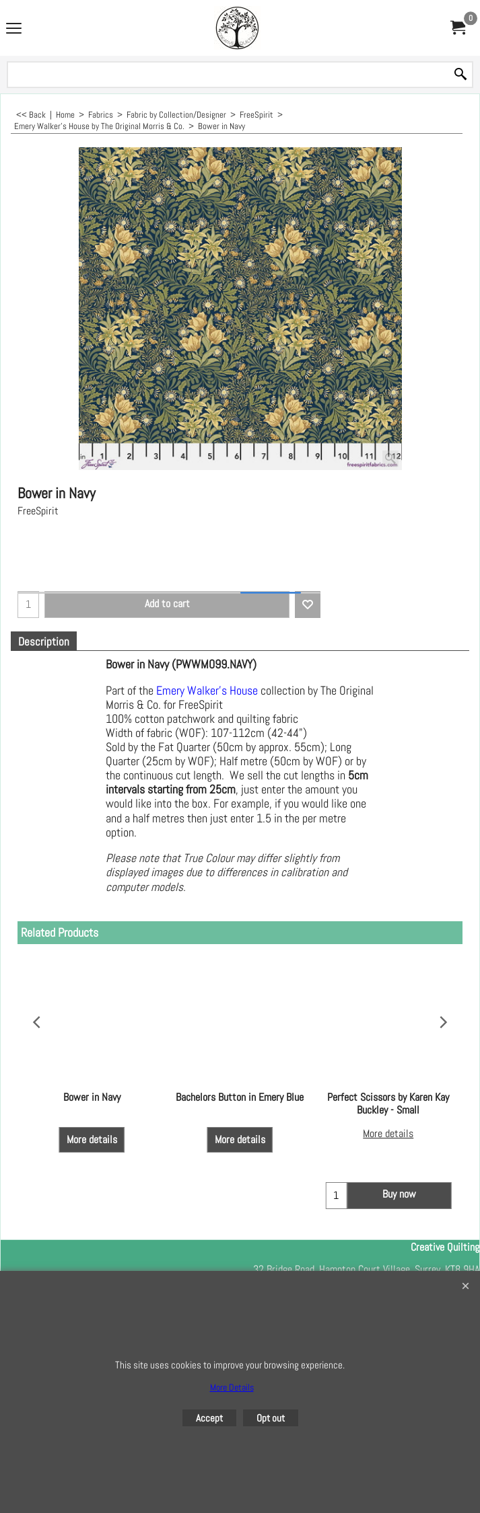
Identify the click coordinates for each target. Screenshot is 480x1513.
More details (92, 1127)
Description (43, 642)
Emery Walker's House (207, 690)
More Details (232, 1387)
